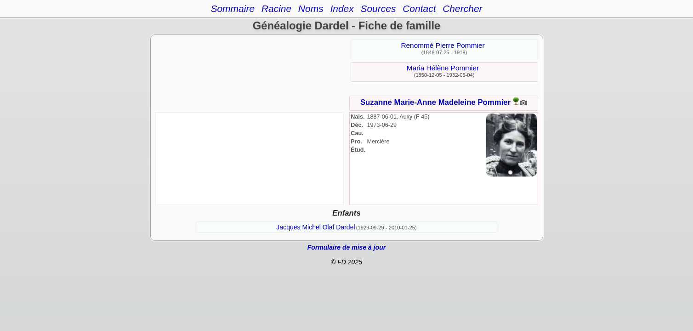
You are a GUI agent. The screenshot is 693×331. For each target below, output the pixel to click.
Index (341, 8)
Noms (311, 8)
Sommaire (232, 8)
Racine (276, 8)
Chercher (462, 8)
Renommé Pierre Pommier (442, 45)
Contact (419, 8)
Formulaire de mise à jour (346, 247)
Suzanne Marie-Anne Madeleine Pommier (435, 102)
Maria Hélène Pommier (443, 68)
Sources (378, 8)
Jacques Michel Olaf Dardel (315, 227)
